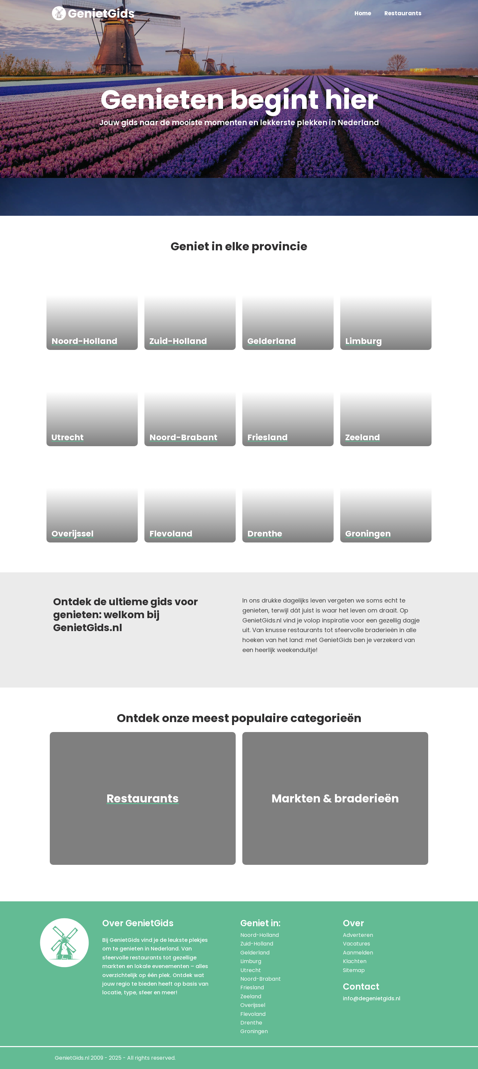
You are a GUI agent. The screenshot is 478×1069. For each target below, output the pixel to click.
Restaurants (403, 13)
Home (363, 13)
